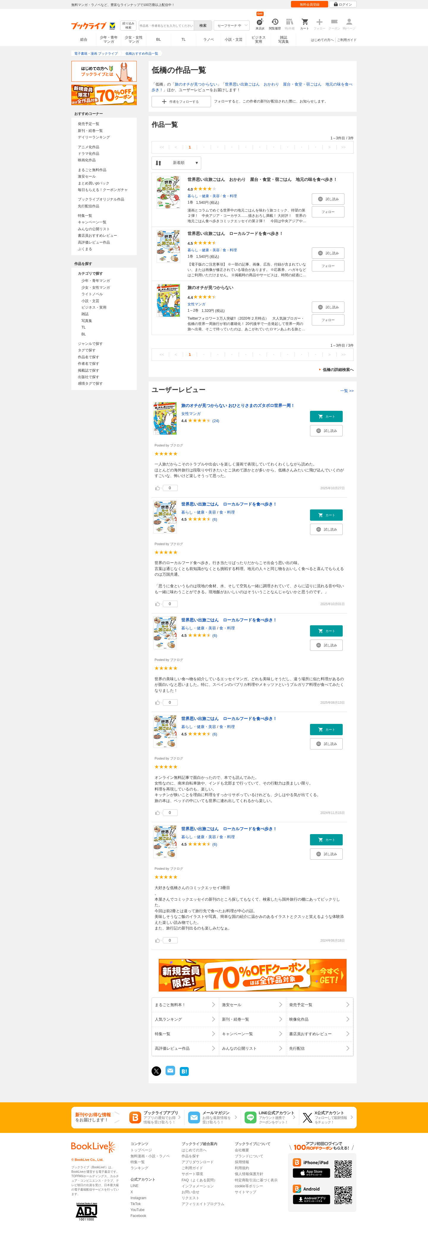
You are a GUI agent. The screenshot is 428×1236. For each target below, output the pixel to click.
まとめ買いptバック (93, 183)
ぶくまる (85, 249)
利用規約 (242, 1168)
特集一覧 (85, 216)
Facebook (138, 1216)
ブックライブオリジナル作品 (101, 199)
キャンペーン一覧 (92, 222)
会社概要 (242, 1150)
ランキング (139, 1168)
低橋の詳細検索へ (338, 369)
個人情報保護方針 (249, 1174)
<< (162, 147)
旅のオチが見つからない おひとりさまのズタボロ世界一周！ (238, 405)
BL (158, 39)
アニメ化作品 (88, 147)
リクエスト (190, 1198)
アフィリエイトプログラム (203, 1204)
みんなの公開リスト (94, 229)
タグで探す (87, 350)
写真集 (86, 321)
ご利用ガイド (347, 40)
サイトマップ (245, 1192)
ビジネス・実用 (93, 307)
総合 (83, 39)
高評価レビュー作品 (94, 242)
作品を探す (190, 1156)
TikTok (135, 1204)
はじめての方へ (322, 40)
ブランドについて (249, 1156)
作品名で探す (88, 357)
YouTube (137, 1210)
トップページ (141, 1150)
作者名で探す (88, 364)
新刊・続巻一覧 (90, 131)
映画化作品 (87, 160)
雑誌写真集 (283, 39)
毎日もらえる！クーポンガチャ (103, 190)
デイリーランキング (94, 137)
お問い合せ (190, 1192)
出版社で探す (88, 377)
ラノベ (208, 39)
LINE (134, 1186)
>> (343, 147)
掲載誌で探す (88, 370)
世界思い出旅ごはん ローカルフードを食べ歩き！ (235, 233)
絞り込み (128, 26)
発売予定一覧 (88, 124)
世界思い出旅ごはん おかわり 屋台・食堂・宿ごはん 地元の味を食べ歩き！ (262, 179)
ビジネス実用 (258, 39)
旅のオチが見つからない (196, 84)
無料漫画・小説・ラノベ (150, 1156)
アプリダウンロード (198, 1162)
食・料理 (230, 196)
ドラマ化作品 (88, 153)
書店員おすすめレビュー (97, 235)
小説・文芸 (234, 39)
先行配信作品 (88, 206)
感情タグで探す (90, 383)
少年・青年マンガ (109, 39)
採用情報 (242, 1162)
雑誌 (85, 314)
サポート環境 (192, 1174)
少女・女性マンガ (134, 39)
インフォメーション (198, 1186)
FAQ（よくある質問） (199, 1180)
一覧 (347, 391)
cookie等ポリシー (249, 1186)
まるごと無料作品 (92, 170)
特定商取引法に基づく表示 (256, 1180)
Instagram (138, 1198)
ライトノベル (92, 294)
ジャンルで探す (90, 344)
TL (183, 39)
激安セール (87, 176)
